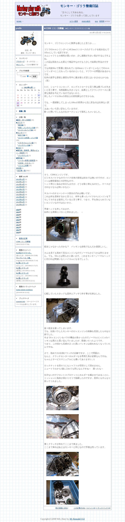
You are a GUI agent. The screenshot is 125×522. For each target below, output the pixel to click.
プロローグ (20, 61)
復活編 (20, 125)
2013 (18, 227)
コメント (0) (90, 508)
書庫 (20, 177)
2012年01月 (20, 205)
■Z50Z (18, 148)
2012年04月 (20, 197)
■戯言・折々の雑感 (23, 120)
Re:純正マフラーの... (24, 253)
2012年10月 (20, 184)
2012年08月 (20, 187)
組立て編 (21, 135)
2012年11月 (20, 182)
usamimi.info (20, 301)
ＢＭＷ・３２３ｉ (25, 163)
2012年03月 (20, 200)
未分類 (18, 168)
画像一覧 (22, 111)
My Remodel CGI (77, 519)
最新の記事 (23, 238)
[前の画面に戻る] (61, 508)
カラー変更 (73, 21)
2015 (18, 222)
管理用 (101, 21)
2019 (18, 212)
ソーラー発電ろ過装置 (26, 160)
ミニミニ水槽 (23, 166)
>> (34, 87)
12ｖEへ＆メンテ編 (25, 130)
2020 (18, 210)
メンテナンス (23, 155)
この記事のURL (79, 508)
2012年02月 (20, 202)
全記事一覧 (21, 171)
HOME (19, 21)
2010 (18, 232)
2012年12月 (28, 87)
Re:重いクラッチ (22, 263)
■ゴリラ (19, 123)
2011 (17, 230)
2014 (18, 225)
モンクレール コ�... (23, 258)
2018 (18, 215)
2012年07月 (20, 189)
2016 (18, 220)
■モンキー (20, 133)
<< (22, 87)
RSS (96, 21)
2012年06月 (20, 192)
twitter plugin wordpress (24, 290)
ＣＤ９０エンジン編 (25, 143)
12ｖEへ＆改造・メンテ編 (28, 138)
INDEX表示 (86, 21)
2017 (18, 217)
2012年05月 (20, 194)
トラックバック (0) (103, 508)
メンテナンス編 (24, 145)
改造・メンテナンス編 (26, 128)
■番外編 (19, 158)
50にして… (20, 65)
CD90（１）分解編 (23, 241)
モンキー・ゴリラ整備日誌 (79, 6)
